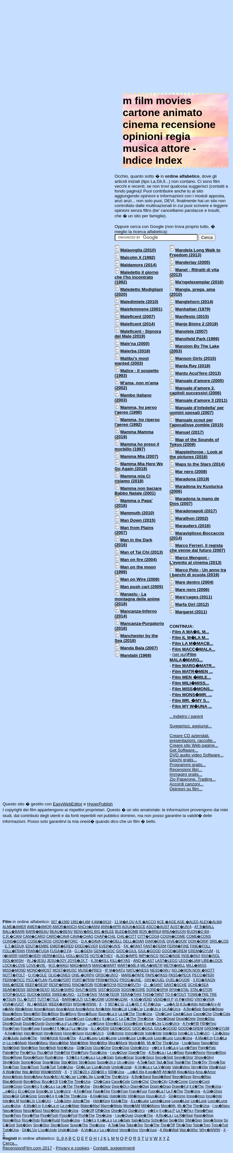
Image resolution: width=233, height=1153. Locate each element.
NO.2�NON (181, 970)
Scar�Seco (144, 1057)
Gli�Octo (84, 1048)
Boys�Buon (87, 1014)
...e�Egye (96, 1023)
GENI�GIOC (104, 951)
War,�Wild (31, 1072)
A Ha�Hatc (99, 1096)
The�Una (144, 1014)
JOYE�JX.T (77, 960)
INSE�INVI (190, 956)
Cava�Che (202, 1014)
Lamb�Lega (160, 1101)
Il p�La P (167, 1110)
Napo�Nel (209, 1043)
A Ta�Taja (116, 1125)
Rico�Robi (31, 1120)
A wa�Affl (153, 1072)
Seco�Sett (164, 1057)
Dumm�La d (55, 1023)
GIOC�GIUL (126, 951)
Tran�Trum (29, 1067)
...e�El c (10, 1091)
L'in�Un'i (43, 1101)
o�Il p (157, 1048)
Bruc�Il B (50, 1081)
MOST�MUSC (65, 970)
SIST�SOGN (109, 989)
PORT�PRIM (83, 980)
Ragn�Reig (203, 1115)
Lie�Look (145, 1038)
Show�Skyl (204, 1057)
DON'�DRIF (198, 941)
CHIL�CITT (126, 936)
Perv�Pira (30, 1115)
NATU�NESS (137, 970)
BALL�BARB (13, 931)
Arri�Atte (103, 1009)
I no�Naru (221, 1106)
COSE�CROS (40, 941)
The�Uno (97, 1125)
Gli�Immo (115, 1033)
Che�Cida (221, 1014)
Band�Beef (161, 1077)
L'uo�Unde (101, 1067)
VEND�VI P (163, 999)
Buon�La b (107, 1014)
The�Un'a (120, 1077)
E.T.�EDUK (14, 946)
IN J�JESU (36, 960)
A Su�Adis (189, 1004)
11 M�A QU (124, 922)
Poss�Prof (68, 1115)
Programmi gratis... (188, 764)
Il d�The (196, 1086)
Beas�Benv (13, 1014)
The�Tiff (167, 1125)
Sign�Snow (213, 1120)
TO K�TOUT (176, 994)
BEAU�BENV (61, 931)
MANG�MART (104, 965)
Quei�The (137, 1052)
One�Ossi (120, 1048)
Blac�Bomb (13, 1081)
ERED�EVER (86, 946)
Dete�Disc (206, 1018)
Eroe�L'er (44, 1091)
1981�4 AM (80, 922)
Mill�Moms (150, 1106)
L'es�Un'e (171, 1023)
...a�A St (171, 1004)
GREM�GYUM (200, 951)
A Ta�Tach (146, 1062)
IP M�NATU (115, 970)
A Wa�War (12, 1072)
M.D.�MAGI (58, 965)
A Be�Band (141, 1077)
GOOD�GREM (174, 951)
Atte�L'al (119, 1009)
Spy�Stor (41, 1125)
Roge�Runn (33, 1057)
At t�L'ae (68, 1077)
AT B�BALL (204, 927)
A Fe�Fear (83, 1091)
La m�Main (70, 1106)
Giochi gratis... (183, 759)
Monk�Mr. (137, 1043)
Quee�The (143, 1115)
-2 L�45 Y (133, 1004)
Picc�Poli (45, 1052)
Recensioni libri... (186, 769)
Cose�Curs (74, 1018)
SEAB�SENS (14, 989)
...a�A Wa (135, 1072)
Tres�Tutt (219, 1125)
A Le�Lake (140, 1101)
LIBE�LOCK (211, 960)
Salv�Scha (140, 1120)
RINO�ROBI (82, 985)
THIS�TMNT (153, 994)
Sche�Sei (159, 1120)
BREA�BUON (174, 931)
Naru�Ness (12, 1110)
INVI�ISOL (210, 956)
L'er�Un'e (62, 1091)
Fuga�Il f (48, 1028)
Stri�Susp (87, 1062)
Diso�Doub (12, 1023)
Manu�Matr (59, 1043)
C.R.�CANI (12, 936)
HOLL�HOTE (77, 956)
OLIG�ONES (59, 975)
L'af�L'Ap (85, 1077)
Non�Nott (47, 1048)
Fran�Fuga (30, 1028)
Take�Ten (134, 1125)
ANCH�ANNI (89, 927)
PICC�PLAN (37, 980)
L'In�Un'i (201, 1033)
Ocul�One (102, 1048)
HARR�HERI (29, 956)
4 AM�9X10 (101, 922)
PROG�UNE (131, 980)
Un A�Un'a (171, 1009)
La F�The (174, 1091)
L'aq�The (102, 1077)
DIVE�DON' (177, 941)
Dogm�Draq (160, 1086)
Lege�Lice (127, 1038)
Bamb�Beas (212, 1009)
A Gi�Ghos (212, 1091)
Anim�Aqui (33, 1077)
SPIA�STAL (179, 989)
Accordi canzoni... (186, 784)
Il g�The (62, 1096)
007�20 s (81, 1072)
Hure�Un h (94, 1033)
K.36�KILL (100, 960)
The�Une (104, 1115)
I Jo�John (62, 1101)
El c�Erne (26, 1091)
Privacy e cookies (72, 1148)
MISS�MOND (14, 970)
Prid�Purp (80, 1052)
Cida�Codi (12, 1018)
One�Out (119, 1110)
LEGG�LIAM (189, 960)
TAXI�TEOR (109, 994)
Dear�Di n (121, 1086)
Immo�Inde (134, 1033)
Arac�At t (51, 1077)
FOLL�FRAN (14, 951)
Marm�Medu (111, 1106)
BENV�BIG (84, 931)
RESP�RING (60, 985)
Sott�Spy (24, 1125)
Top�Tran (11, 1067)
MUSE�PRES (90, 970)
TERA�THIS (130, 994)
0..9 (59, 1138)
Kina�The (67, 1038)
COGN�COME (172, 936)
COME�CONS (198, 936)
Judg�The (28, 1038)
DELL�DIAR (133, 941)
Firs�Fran (119, 1091)
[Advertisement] (116, 48)
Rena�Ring (216, 1052)
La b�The (126, 1014)
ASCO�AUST (158, 927)
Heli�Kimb (49, 1038)
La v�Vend (109, 1130)
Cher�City (159, 1081)
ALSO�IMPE (127, 956)
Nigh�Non (29, 1048)
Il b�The (66, 1081)
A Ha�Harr (14, 1033)
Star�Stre (69, 1062)
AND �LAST (143, 960)
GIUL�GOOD (149, 951)
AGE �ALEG (188, 922)
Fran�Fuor (138, 1091)
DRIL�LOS (219, 941)
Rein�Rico (12, 1120)
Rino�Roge (12, 1057)
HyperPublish (99, 804)
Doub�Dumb (33, 1023)
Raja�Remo (195, 1052)
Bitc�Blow (50, 1014)
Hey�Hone (53, 1033)
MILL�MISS (196, 965)
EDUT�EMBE (37, 946)
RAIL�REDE (13, 985)
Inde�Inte (153, 1033)
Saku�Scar (124, 1057)
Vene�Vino (128, 1130)
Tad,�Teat (164, 1062)
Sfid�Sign (193, 1120)
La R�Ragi (183, 1115)
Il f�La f (64, 1028)
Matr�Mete (79, 1043)
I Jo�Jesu (221, 1033)
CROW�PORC (65, 941)
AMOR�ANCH (65, 927)
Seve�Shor (183, 1057)
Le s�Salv (122, 1120)
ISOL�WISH (13, 960)
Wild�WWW (51, 1072)
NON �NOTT (203, 970)
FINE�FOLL (200, 946)
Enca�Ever (133, 1023)
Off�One (102, 1110)
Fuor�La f (156, 1091)
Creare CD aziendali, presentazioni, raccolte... (193, 738)
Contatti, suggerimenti (114, 1148)
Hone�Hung (73, 1033)
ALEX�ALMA (210, 922)
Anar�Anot (65, 1009)
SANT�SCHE (175, 985)
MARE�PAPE (132, 975)
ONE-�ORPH (83, 975)
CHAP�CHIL (105, 936)
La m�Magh (16, 1043)
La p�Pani (188, 1048)
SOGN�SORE (133, 989)
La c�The (64, 1086)
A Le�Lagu (88, 1038)
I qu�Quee (124, 1115)
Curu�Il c (93, 1018)
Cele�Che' (140, 1081)
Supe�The (79, 1125)
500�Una (116, 1072)
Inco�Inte (214, 1096)
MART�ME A (128, 965)
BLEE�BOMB (126, 931)
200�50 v (99, 1072)
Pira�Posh (49, 1115)
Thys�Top (216, 1062)
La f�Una (80, 1028)
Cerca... (10, 1143)
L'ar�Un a (152, 1009)
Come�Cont (199, 1081)
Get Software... (184, 750)
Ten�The (152, 1125)
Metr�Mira (98, 1043)
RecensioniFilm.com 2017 (27, 1148)
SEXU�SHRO (62, 989)
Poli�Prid (62, 1052)
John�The (81, 1101)
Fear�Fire (101, 1091)
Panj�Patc (207, 1048)
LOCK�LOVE (14, 965)
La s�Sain (105, 1057)
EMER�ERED (62, 946)
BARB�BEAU (37, 931)
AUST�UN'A (180, 927)
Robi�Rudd (50, 1120)
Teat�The (182, 1062)
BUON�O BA (198, 931)
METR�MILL (174, 965)
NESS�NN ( (160, 970)
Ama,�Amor (205, 1072)
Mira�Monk (118, 1043)
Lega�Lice (180, 1101)
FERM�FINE (178, 946)
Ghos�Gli (11, 1096)
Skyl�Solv (11, 1062)
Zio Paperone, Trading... (193, 779)
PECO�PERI (203, 975)
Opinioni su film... (186, 788)
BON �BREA (150, 931)
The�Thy (200, 1062)
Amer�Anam (44, 1009)
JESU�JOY (57, 960)
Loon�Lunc (163, 1038)
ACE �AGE (167, 922)
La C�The (127, 1018)
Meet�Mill (131, 1106)
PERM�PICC (14, 980)
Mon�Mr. (168, 1106)
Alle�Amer (24, 1009)
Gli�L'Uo (29, 1130)
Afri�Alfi (169, 1072)
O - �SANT (153, 985)
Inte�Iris (170, 1033)
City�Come (178, 1081)
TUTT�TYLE (48, 999)
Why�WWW (209, 1130)
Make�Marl (90, 1106)
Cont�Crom (13, 1086)
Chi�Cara (102, 1081)
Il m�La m (50, 1106)
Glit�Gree (28, 1096)
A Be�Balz (192, 1009)
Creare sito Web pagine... (194, 745)
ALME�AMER (14, 927)
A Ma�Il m (203, 1038)
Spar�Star (51, 1062)
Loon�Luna (217, 1101)
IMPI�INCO (149, 956)
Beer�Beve (181, 1077)
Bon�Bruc (32, 1081)
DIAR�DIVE (155, 941)
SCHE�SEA (198, 985)
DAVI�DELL (112, 941)
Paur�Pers (12, 1115)
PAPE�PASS (156, 975)
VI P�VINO (183, 999)
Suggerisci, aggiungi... (191, 726)
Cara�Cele (121, 1081)
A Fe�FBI (191, 1023)
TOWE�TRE (198, 994)
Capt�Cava (182, 1014)
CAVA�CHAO (81, 936)
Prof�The (86, 1115)
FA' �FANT (133, 946)
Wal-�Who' (189, 1130)
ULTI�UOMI (94, 999)
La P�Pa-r (185, 1110)
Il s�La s (88, 1057)
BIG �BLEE (104, 931)
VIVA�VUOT (13, 1004)
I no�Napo (191, 1043)
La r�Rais (175, 1052)
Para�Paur (204, 1110)
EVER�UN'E (110, 946)
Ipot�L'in (27, 1101)
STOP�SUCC (14, 994)
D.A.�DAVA (91, 941)
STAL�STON (201, 989)
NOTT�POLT (14, 975)
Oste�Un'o (139, 1048)
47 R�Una (152, 1004)
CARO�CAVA (57, 936)
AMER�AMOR (39, 927)
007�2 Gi (116, 1004)
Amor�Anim (13, 1077)
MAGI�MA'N (80, 965)
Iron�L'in (185, 1033)
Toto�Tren (201, 1125)
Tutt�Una (65, 1067)
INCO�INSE (170, 956)
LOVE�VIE (36, 965)
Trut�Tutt (48, 1067)
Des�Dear (102, 1086)
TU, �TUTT (26, 999)
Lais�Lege (108, 1038)
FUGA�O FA (61, 951)
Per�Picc (28, 1052)
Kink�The (119, 1101)
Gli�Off (88, 1110)
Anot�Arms (85, 1009)
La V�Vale (162, 1067)
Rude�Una (70, 1120)
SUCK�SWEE (39, 994)
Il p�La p (170, 1048)
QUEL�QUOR (178, 980)
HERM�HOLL (53, 956)
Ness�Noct (32, 1110)
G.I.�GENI (83, 951)
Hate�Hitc (118, 1096)
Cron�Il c (31, 1086)
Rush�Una (54, 1057)
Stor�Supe (60, 1125)
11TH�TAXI (87, 994)
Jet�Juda (11, 1038)
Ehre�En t (114, 1023)
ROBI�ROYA (105, 985)
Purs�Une (98, 1052)
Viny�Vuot (148, 1130)
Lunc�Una (183, 1038)
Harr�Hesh (33, 1033)
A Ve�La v (143, 1067)
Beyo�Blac (201, 1077)
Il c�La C (110, 1018)
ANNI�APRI (111, 927)
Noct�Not (51, 1110)
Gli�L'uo (83, 1067)
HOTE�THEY (101, 956)
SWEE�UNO (63, 994)
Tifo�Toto (184, 1125)
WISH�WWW (85, 1004)
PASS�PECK (180, 975)
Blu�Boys (68, 1014)
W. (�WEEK (37, 1004)
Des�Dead (166, 1018)
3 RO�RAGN (204, 980)
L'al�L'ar (135, 1009)
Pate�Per (11, 1052)
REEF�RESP (36, 985)
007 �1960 (60, 922)
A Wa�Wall (169, 1130)
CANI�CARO (34, 936)
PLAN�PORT (59, 980)
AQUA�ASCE (134, 927)
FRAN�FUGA (37, 951)
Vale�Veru (181, 1067)
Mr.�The (154, 1043)
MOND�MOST (39, 970)
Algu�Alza (186, 1072)
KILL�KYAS (120, 960)
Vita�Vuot (217, 1067)
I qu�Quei (118, 1052)
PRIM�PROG (107, 980)
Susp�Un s (106, 1062)
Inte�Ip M (11, 1101)
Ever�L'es (152, 1023)
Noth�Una (69, 1110)
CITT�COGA (148, 936)
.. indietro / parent (186, 716)
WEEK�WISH (60, 1004)
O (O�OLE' (37, 975)
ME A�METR (151, 965)
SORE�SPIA (157, 989)
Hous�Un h (155, 1096)
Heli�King (101, 1101)
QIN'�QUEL (154, 980)
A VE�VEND (141, 999)
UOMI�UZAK (116, 999)
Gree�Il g (46, 1096)
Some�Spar (31, 1062)
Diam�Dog (140, 1086)
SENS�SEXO (38, 989)
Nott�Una (65, 1048)
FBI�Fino (208, 1023)
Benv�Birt (32, 1014)
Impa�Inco (196, 1096)
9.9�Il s (73, 1057)
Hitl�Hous (136, 1096)
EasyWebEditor (68, 804)
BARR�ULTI (72, 999)
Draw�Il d (180, 1086)
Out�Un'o (136, 1110)
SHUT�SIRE (86, 989)
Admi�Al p (208, 1004)
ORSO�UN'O (106, 975)
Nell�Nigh (11, 1048)
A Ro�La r (157, 1052)
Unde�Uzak (122, 1067)
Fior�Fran (11, 1028)
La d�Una (76, 1023)
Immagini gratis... (186, 774)
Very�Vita (199, 1067)
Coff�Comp (32, 1018)
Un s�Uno (125, 1062)
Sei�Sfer (176, 1120)
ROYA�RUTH (129, 985)
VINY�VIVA (204, 999)
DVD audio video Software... (196, 755)
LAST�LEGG (166, 960)
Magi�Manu (38, 1043)
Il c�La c (47, 1086)
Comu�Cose (53, 1018)
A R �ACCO (145, 922)
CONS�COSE (15, 941)
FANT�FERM (154, 946)
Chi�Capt (163, 1014)
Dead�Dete (186, 1018)
